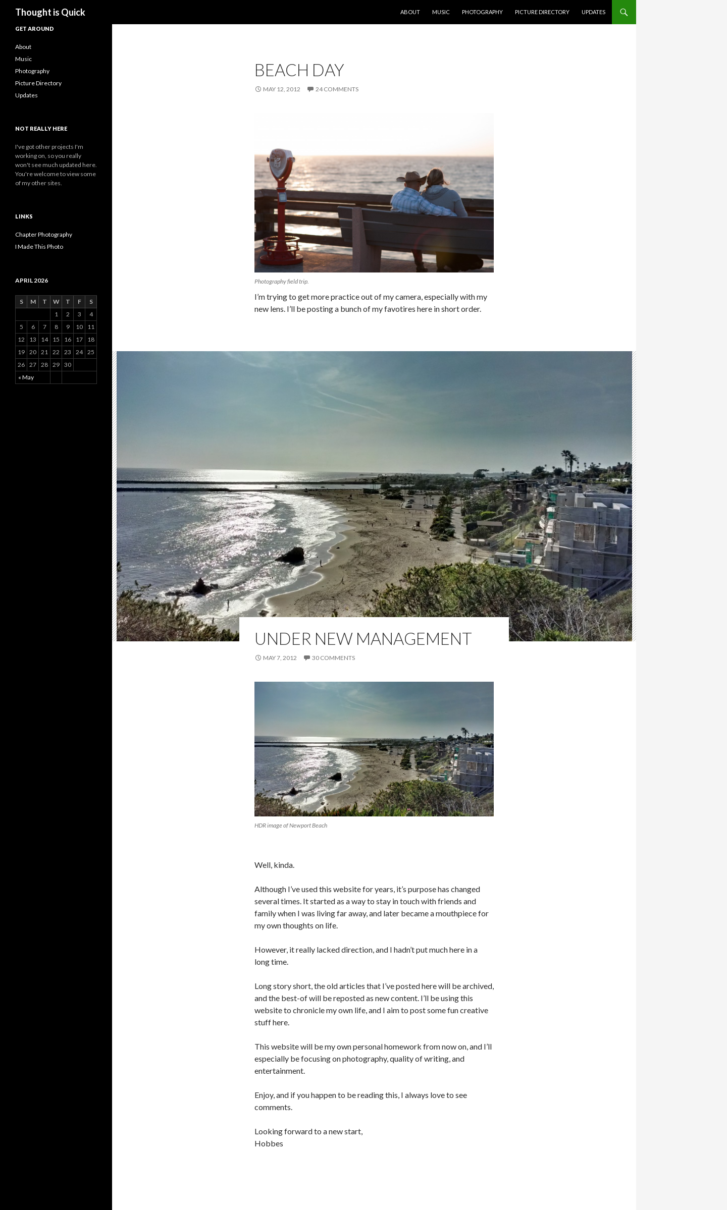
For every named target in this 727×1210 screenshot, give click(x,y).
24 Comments (337, 89)
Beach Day (299, 70)
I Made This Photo (39, 246)
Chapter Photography (43, 234)
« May (26, 377)
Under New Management (363, 638)
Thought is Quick (50, 12)
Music (441, 12)
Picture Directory (542, 12)
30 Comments (333, 658)
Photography (482, 12)
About (410, 12)
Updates (593, 12)
